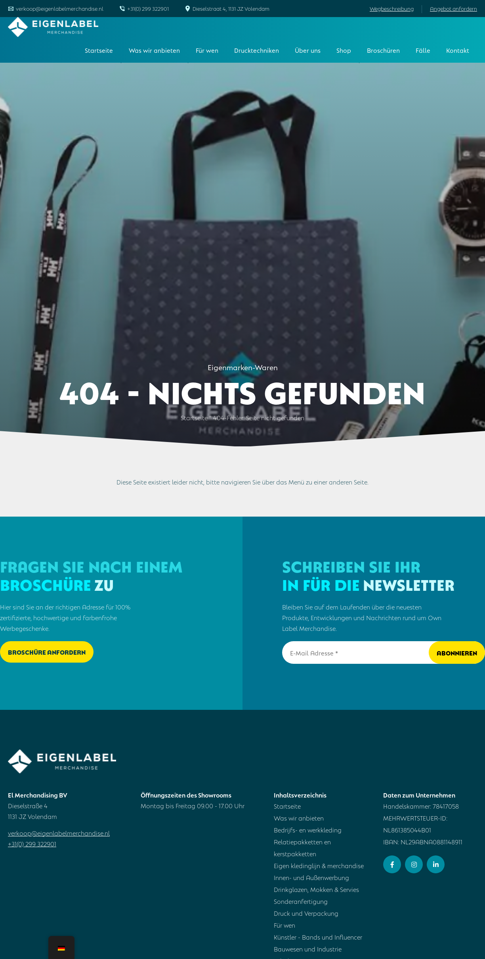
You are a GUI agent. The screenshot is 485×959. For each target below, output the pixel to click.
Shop (343, 50)
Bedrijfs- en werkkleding (308, 829)
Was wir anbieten (154, 50)
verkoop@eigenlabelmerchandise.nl (59, 8)
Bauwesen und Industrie (308, 948)
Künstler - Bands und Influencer (318, 936)
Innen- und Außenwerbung (311, 877)
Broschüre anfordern (47, 652)
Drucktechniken (256, 50)
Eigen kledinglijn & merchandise (319, 865)
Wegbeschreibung (392, 8)
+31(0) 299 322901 (148, 8)
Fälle (423, 50)
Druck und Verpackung (306, 913)
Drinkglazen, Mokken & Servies (316, 889)
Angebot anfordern (453, 8)
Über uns (308, 50)
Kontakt (457, 50)
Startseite (99, 50)
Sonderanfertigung (301, 901)
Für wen (207, 50)
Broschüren (383, 50)
